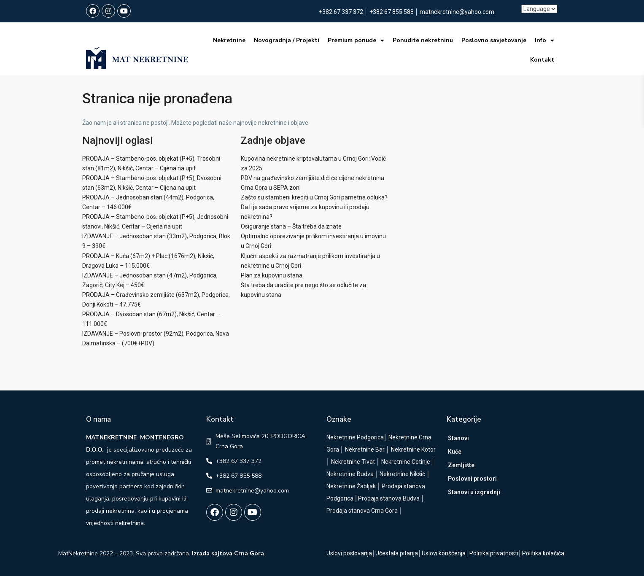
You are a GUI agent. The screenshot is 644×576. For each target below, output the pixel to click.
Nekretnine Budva (350, 474)
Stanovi (458, 438)
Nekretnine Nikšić (402, 474)
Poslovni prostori (472, 478)
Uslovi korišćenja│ (445, 553)
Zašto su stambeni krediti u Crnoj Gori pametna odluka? (314, 197)
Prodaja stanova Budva (389, 498)
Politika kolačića (543, 553)
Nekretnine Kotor (413, 449)
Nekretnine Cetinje (405, 461)
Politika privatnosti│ (495, 553)
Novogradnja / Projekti (286, 40)
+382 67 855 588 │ (394, 11)
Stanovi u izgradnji (474, 492)
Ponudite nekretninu (422, 40)
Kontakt (542, 60)
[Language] (539, 9)
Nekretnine (229, 40)
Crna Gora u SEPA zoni (271, 187)
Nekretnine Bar (365, 449)
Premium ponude (355, 40)
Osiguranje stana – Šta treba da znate (291, 226)
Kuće (454, 451)
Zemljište (461, 465)
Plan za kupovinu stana (271, 275)
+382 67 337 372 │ (344, 11)
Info (544, 40)
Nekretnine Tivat (353, 461)
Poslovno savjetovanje (493, 40)
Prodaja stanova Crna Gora (362, 510)
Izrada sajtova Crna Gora (228, 553)
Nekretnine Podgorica (355, 437)
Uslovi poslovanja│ (351, 553)
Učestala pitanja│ (398, 553)
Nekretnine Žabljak (351, 486)
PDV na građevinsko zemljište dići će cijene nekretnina (312, 178)
